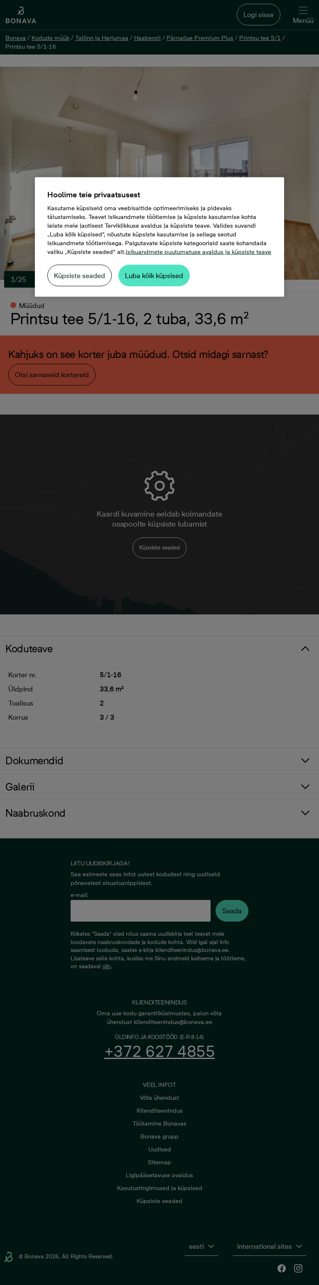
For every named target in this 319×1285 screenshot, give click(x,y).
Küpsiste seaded (79, 275)
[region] (159, 237)
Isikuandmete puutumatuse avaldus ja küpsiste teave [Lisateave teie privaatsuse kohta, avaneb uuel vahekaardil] (198, 252)
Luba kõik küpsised (154, 275)
